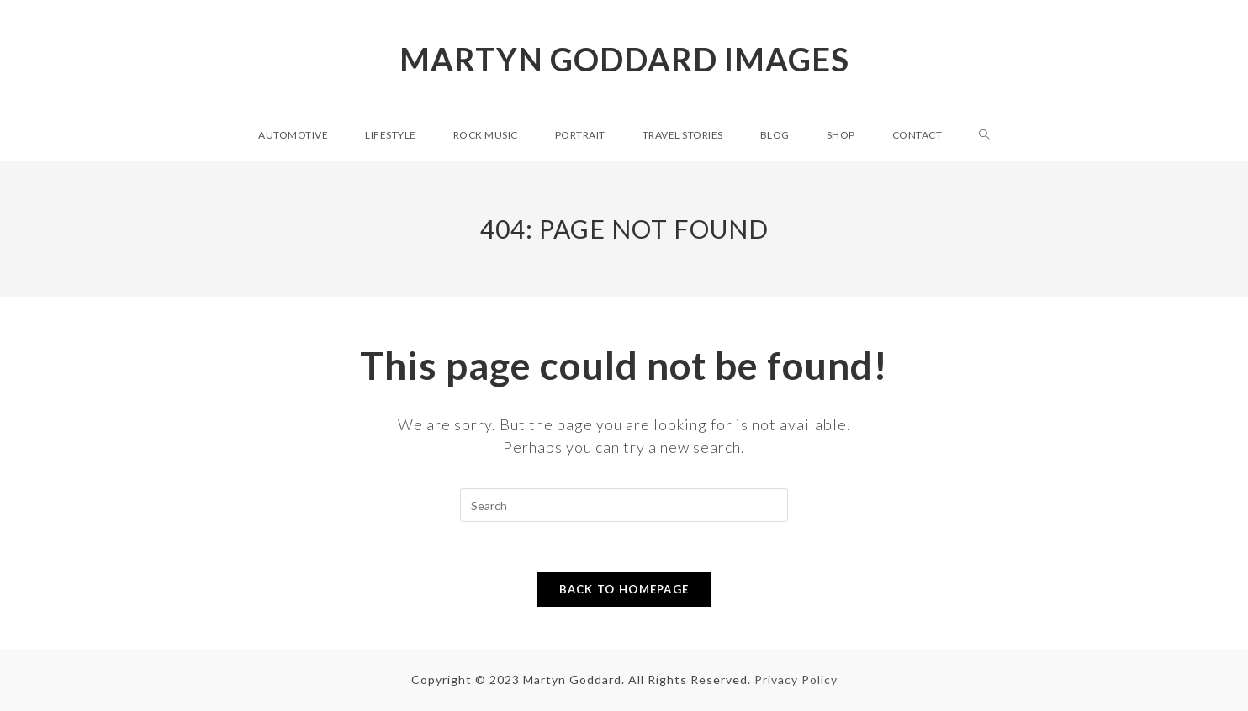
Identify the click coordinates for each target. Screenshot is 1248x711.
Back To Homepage (624, 589)
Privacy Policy (796, 679)
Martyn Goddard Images (624, 59)
